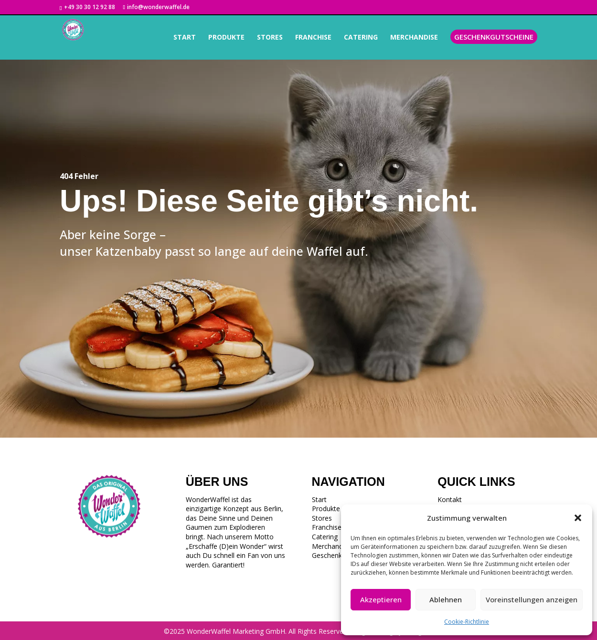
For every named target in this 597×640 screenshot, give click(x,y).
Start (319, 499)
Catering (325, 536)
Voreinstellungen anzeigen (531, 599)
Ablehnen (445, 599)
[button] (578, 518)
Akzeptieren (381, 599)
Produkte (326, 508)
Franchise (326, 527)
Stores (322, 518)
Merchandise (332, 546)
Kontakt (449, 499)
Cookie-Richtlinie (466, 622)
